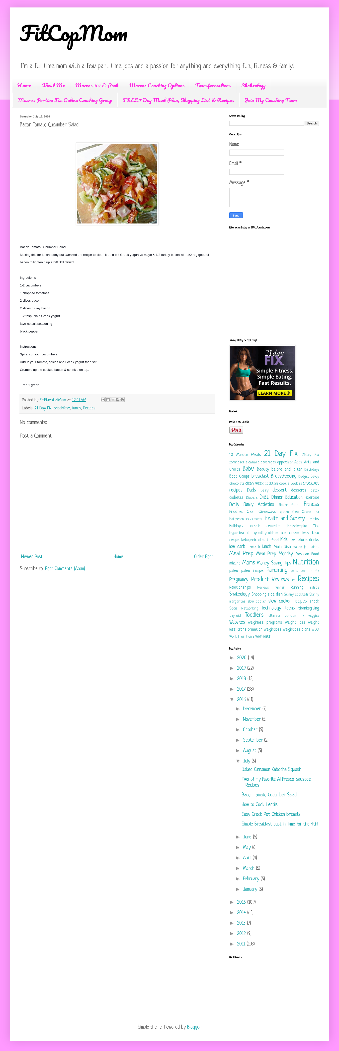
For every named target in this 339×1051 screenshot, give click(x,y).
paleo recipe (252, 570)
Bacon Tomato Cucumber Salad (269, 795)
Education (294, 497)
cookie (284, 484)
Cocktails (271, 484)
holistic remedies (265, 526)
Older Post (203, 557)
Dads (251, 490)
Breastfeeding (283, 476)
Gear (251, 511)
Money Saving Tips (274, 563)
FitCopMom (74, 32)
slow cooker (257, 602)
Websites (237, 622)
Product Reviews (270, 580)
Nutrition (306, 562)
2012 (242, 934)
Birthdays (311, 470)
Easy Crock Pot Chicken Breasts (271, 814)
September (253, 740)
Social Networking (243, 609)
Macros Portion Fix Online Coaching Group (65, 100)
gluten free (289, 512)
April (248, 858)
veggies (313, 616)
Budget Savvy (308, 477)
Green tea (310, 512)
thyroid (235, 616)
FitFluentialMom (53, 400)
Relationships (240, 587)
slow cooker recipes (287, 601)
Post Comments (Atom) (65, 569)
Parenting (276, 570)
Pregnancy (238, 580)
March (249, 868)
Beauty (263, 469)
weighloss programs (265, 622)
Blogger (194, 1027)
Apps (298, 462)
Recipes (89, 408)
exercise (312, 497)
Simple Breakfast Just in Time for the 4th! (280, 824)
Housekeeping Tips (303, 526)
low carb (237, 547)
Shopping (259, 594)
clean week (254, 483)
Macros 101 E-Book (97, 85)
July (247, 761)
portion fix (310, 571)
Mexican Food (307, 554)
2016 (242, 700)
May (247, 847)
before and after (286, 469)
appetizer (285, 462)
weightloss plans (297, 629)
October (251, 730)
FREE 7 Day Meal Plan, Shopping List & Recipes (178, 100)
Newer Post (32, 557)
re (293, 580)
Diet (263, 497)
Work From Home (241, 637)
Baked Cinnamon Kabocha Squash (271, 770)
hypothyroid (239, 533)
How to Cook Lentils (260, 805)
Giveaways (267, 511)
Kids (284, 540)
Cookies (296, 484)
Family (234, 504)
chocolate (236, 484)
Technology (271, 608)
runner (280, 588)
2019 (242, 668)
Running (297, 587)
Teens (290, 608)
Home (24, 85)
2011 (242, 944)
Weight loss (295, 622)
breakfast (62, 408)
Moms (248, 563)
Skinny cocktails (296, 595)
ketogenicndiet (253, 540)
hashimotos (254, 519)
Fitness (311, 504)
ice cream (290, 533)
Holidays (236, 526)
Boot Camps (239, 476)
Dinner (277, 497)
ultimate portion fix (286, 616)
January (251, 889)
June (248, 837)
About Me (53, 85)
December (252, 709)
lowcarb (254, 547)
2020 (242, 658)
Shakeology (253, 85)
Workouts (263, 636)
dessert (279, 490)
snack (314, 601)
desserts (298, 490)
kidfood (273, 540)
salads (314, 588)
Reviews (263, 588)
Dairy (264, 491)
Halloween (236, 519)
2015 (242, 902)
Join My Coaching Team (271, 100)
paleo (233, 570)
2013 (242, 923)
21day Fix (310, 454)
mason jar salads (306, 547)
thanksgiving (308, 608)
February (252, 879)
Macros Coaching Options (157, 85)
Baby (248, 469)
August (250, 751)
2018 (242, 679)
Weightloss (272, 629)
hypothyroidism (265, 533)
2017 (242, 689)
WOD (315, 630)
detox (315, 491)
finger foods (289, 505)
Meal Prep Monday (274, 554)
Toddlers (254, 615)
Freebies (236, 511)
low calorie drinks (304, 540)
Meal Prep (241, 554)
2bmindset (236, 462)
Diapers (251, 498)
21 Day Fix (43, 408)
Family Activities (259, 504)
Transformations (213, 85)
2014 (242, 913)
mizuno (235, 563)
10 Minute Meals (245, 454)
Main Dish (282, 547)
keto (305, 533)
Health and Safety (285, 519)
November (252, 719)
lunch (76, 408)
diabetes (236, 497)
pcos (294, 571)
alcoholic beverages (261, 462)
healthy (313, 519)
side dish (275, 594)
